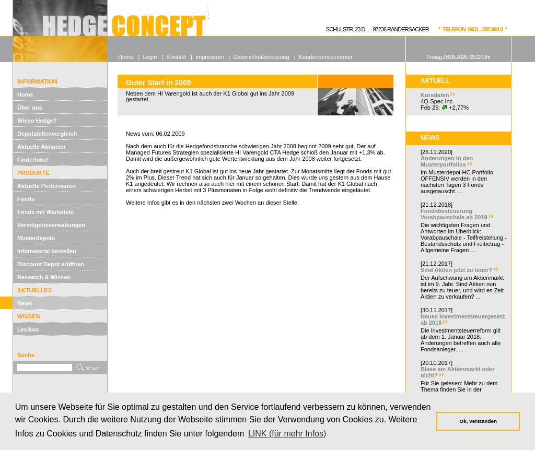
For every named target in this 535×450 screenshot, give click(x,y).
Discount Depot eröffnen (50, 264)
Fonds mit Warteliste (45, 212)
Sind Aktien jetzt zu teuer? (456, 270)
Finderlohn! (33, 160)
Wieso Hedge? (37, 120)
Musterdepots (36, 238)
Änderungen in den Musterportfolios (447, 161)
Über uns (29, 107)
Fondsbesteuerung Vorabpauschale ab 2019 (454, 214)
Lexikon (28, 329)
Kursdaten (435, 95)
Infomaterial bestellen (46, 251)
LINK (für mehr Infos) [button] (287, 433)
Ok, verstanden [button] (478, 421)
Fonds (25, 199)
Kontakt (176, 57)
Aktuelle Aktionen (41, 147)
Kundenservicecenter (326, 57)
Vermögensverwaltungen (51, 225)
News (24, 303)
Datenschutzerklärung (261, 57)
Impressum (209, 57)
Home (25, 94)
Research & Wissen (44, 277)
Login (150, 57)
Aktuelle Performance (46, 186)
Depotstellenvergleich (47, 134)
